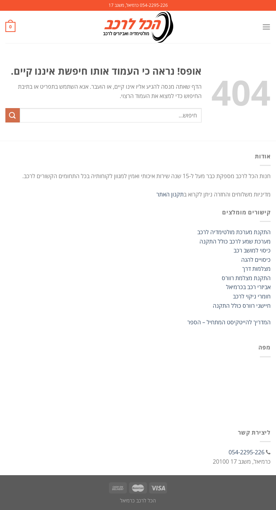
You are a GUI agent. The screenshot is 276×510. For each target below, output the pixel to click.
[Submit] (12, 115)
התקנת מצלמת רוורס (246, 278)
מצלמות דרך (256, 269)
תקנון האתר (170, 194)
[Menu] (266, 27)
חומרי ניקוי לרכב (252, 296)
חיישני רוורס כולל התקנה (242, 306)
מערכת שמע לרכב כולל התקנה (235, 241)
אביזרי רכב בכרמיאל (248, 287)
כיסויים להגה (256, 260)
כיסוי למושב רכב (252, 250)
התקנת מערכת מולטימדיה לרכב (234, 232)
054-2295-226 (246, 452)
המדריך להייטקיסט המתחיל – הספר (229, 322)
